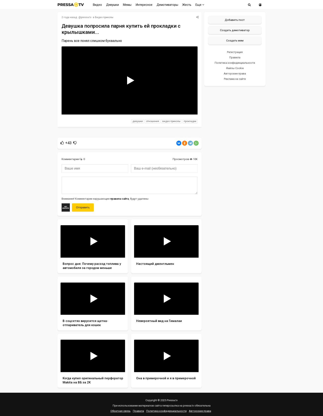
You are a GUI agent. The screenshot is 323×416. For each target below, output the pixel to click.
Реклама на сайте (235, 78)
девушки (137, 121)
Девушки (112, 5)
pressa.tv (86, 17)
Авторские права (235, 73)
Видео (97, 5)
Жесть (186, 5)
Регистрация (235, 52)
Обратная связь (120, 410)
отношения (152, 121)
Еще (199, 5)
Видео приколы (104, 17)
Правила (234, 57)
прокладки (190, 121)
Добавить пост (235, 19)
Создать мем (234, 40)
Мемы (127, 5)
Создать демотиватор (235, 30)
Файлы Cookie (235, 68)
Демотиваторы (167, 5)
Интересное (144, 5)
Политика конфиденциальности (235, 62)
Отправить (83, 207)
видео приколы (171, 121)
